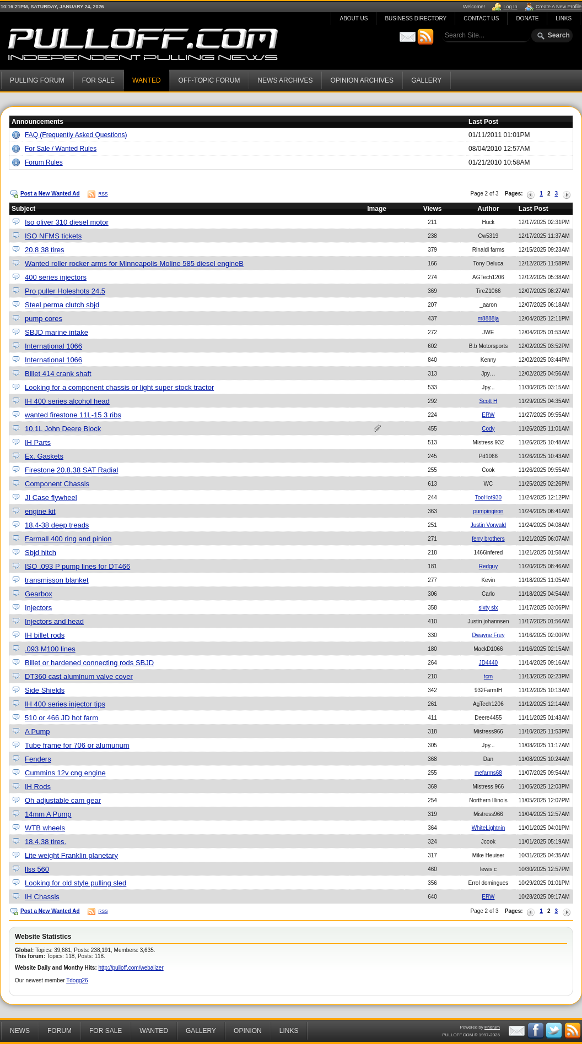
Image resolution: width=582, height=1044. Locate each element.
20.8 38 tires (44, 250)
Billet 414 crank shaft (58, 373)
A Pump (37, 731)
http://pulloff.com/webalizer (131, 968)
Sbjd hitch (40, 552)
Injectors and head (54, 621)
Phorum (492, 1027)
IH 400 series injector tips (65, 704)
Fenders (38, 759)
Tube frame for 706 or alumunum (77, 745)
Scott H (488, 401)
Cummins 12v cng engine (65, 773)
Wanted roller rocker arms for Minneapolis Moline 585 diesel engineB (134, 263)
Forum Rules (44, 162)
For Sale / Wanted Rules (60, 149)
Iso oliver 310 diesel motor (67, 222)
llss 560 (37, 869)
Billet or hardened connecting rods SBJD (89, 663)
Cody (488, 429)
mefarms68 (488, 773)
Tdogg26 (77, 980)
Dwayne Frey (488, 635)
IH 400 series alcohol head (67, 401)
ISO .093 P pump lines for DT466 (77, 566)
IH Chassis (42, 897)
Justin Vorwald (488, 525)
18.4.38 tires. (45, 842)
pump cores (43, 318)
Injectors (38, 607)
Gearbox (38, 594)
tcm (488, 676)
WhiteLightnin (488, 828)
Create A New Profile (558, 6)
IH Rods (38, 786)
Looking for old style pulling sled (75, 883)
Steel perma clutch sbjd (62, 305)
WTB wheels (45, 828)
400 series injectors (56, 277)
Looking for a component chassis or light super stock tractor (119, 387)
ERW (488, 415)
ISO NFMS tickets (53, 236)
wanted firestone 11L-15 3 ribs (73, 415)
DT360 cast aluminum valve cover (79, 676)
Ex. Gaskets (44, 456)
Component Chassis (57, 484)
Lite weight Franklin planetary (71, 855)
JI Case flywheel (51, 497)
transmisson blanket (57, 580)
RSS (102, 194)
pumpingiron (488, 511)
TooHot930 (488, 497)
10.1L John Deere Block (63, 429)
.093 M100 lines (50, 649)
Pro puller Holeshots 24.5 (65, 291)
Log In (510, 6)
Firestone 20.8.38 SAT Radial (71, 470)
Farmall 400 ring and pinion (68, 539)
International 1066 (53, 346)
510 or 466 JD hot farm (61, 718)
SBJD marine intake (56, 332)
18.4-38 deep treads (57, 525)
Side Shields (44, 690)
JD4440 (488, 663)
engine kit (40, 511)
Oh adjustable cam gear (63, 800)
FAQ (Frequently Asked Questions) (76, 135)
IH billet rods (44, 635)
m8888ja (488, 319)
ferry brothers (488, 539)
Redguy (488, 566)
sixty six (488, 608)
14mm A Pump (48, 814)
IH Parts (38, 442)
